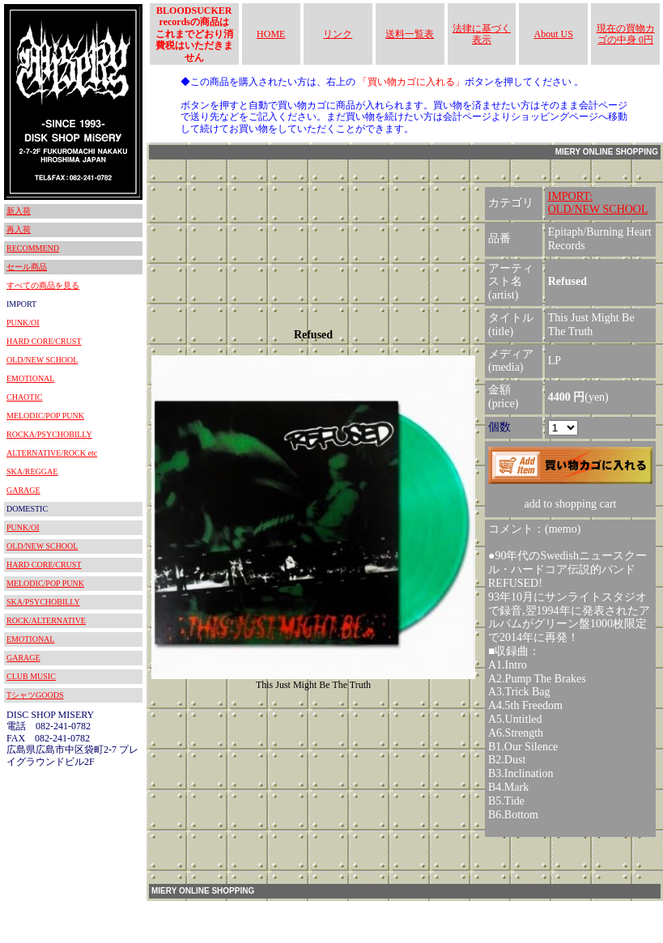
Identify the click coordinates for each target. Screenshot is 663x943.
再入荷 (18, 229)
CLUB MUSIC (31, 676)
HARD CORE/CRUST (44, 341)
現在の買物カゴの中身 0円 (626, 34)
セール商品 (26, 266)
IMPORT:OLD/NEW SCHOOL (598, 203)
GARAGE (23, 490)
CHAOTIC (24, 397)
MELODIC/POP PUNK (45, 415)
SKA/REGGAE (31, 471)
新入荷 (18, 210)
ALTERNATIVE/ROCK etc (51, 452)
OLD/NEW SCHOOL (42, 359)
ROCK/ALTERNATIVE (46, 620)
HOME (271, 34)
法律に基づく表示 (482, 34)
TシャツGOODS (35, 694)
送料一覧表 (409, 34)
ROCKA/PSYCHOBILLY (49, 434)
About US (553, 34)
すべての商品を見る (42, 285)
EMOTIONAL (30, 378)
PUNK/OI (23, 322)
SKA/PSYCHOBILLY (43, 601)
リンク (337, 34)
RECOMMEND (32, 248)
